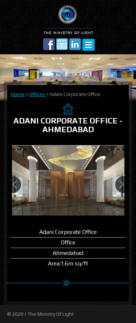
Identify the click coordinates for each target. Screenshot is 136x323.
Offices (37, 94)
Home (18, 94)
